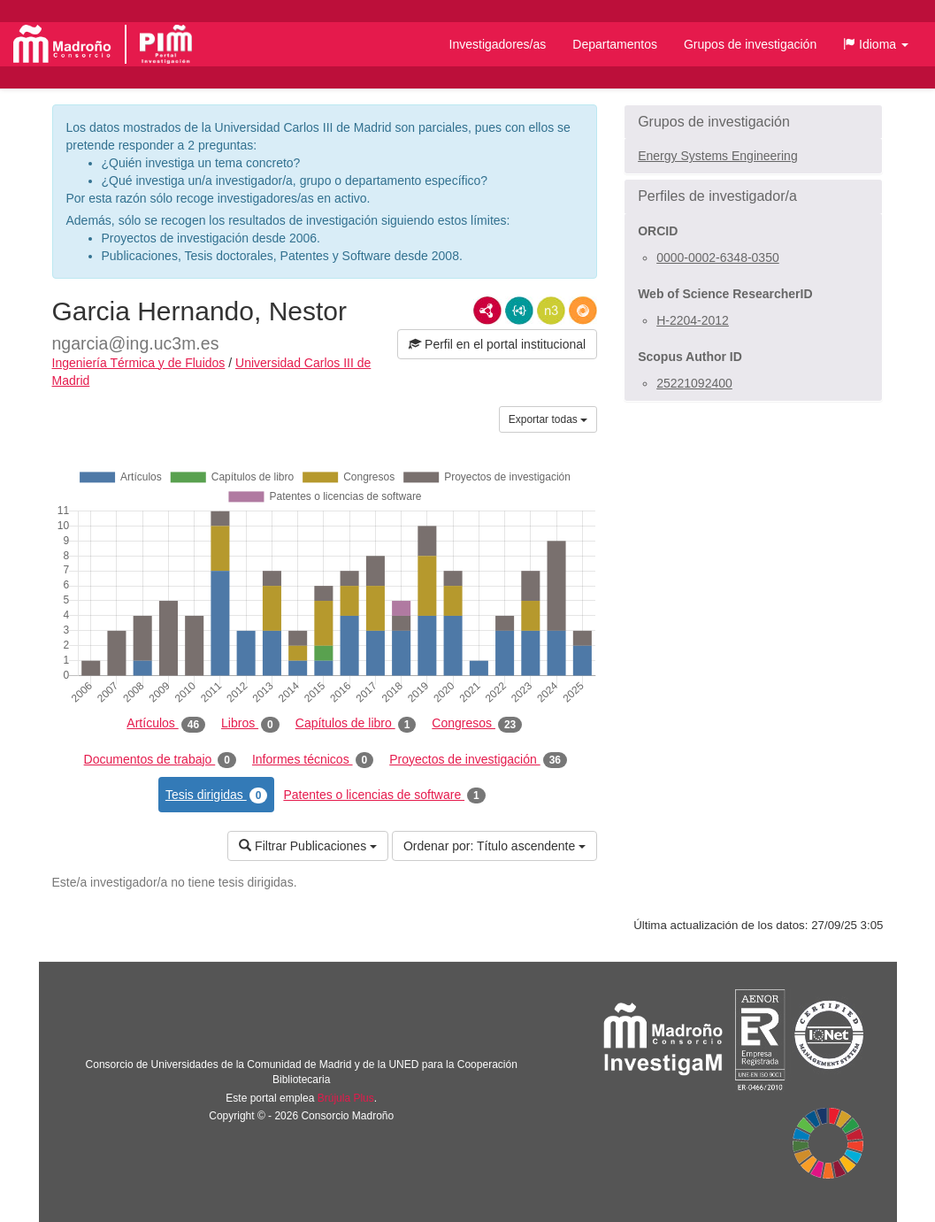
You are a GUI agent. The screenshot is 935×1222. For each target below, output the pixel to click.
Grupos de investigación (750, 44)
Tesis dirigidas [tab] (216, 795)
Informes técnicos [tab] (312, 760)
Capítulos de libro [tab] (356, 724)
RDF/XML (487, 310)
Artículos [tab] (165, 724)
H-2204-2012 (692, 320)
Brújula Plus (346, 1098)
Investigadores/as (498, 44)
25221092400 (694, 383)
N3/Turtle (551, 310)
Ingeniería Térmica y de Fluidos (139, 363)
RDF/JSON (583, 310)
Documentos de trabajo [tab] (160, 760)
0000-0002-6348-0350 (717, 257)
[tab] (753, 122)
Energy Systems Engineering (718, 156)
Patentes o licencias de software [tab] (384, 795)
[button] (876, 44)
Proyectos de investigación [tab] (478, 760)
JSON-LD (519, 310)
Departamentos (614, 44)
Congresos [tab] (477, 724)
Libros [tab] (250, 724)
